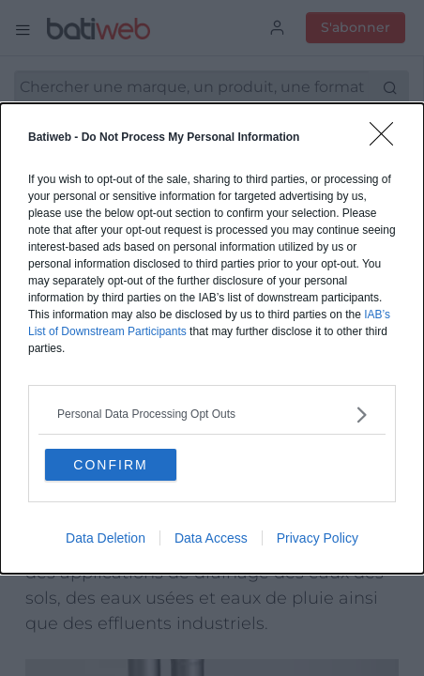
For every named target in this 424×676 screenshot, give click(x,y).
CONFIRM (110, 464)
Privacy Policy (317, 537)
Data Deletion (105, 537)
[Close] (387, 140)
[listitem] (212, 414)
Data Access (211, 537)
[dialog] (212, 338)
